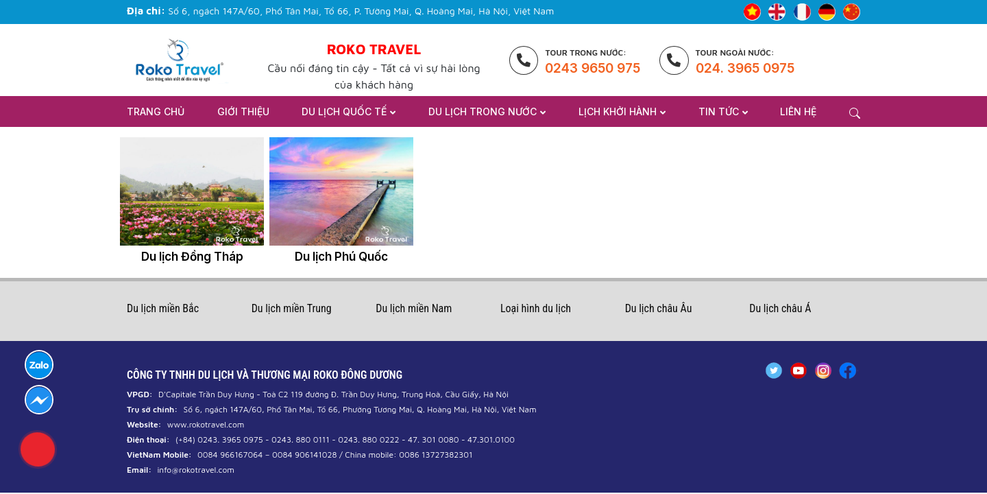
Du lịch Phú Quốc (341, 256)
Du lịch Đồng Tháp (192, 256)
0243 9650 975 (592, 68)
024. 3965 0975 (745, 68)
